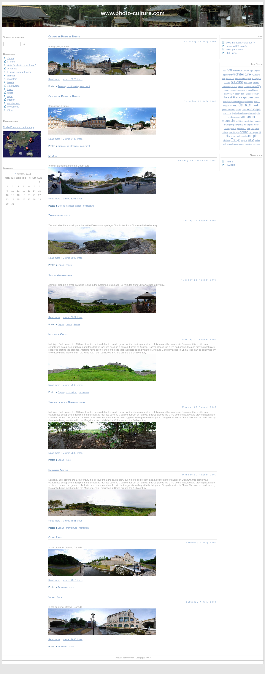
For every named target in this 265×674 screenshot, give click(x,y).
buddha (227, 83)
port (250, 125)
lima (240, 113)
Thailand (226, 140)
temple (252, 136)
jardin (256, 105)
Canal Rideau (55, 537)
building (237, 82)
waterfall (240, 144)
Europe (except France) (69, 206)
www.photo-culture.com (133, 13)
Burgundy (248, 83)
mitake (237, 117)
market (231, 117)
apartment (227, 75)
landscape (253, 109)
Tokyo (235, 140)
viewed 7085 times (73, 453)
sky (227, 136)
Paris (226, 125)
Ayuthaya (256, 75)
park (231, 125)
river (248, 128)
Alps (251, 71)
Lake (244, 110)
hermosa (235, 101)
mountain (228, 120)
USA (251, 140)
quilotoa (232, 128)
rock (253, 128)
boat (249, 78)
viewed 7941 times (73, 520)
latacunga (227, 113)
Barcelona (230, 78)
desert (237, 94)
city (258, 86)
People (77, 324)
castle (240, 86)
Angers (257, 71)
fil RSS (229, 161)
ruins (257, 128)
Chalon (247, 86)
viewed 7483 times (73, 139)
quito (239, 128)
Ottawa (251, 121)
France (238, 97)
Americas (62, 587)
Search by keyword (13, 37)
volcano (233, 144)
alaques (246, 71)
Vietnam (226, 144)
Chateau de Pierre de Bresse (64, 36)
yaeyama (256, 144)
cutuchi (251, 90)
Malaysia (256, 113)
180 (224, 71)
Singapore (253, 132)
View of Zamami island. (60, 274)
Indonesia (249, 101)
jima (224, 110)
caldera (256, 83)
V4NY (148, 658)
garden (248, 97)
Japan (244, 105)
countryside (242, 90)
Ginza (256, 98)
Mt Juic (52, 155)
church (253, 86)
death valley (229, 94)
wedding (248, 144)
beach (237, 78)
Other (10, 110)
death (256, 90)
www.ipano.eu (233, 49)
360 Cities (231, 53)
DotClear (130, 658)
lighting (235, 113)
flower (256, 94)
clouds (226, 90)
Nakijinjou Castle (58, 334)
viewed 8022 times (73, 317)
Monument (247, 117)
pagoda (258, 121)
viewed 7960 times (73, 385)
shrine (244, 132)
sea (230, 132)
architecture (241, 74)
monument (85, 86)
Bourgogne (256, 78)
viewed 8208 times (73, 198)
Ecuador (249, 94)
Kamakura (230, 110)
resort (243, 128)
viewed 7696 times (73, 258)
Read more (54, 79)
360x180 (237, 70)
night (237, 121)
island (234, 105)
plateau (246, 125)
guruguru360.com (235, 46)
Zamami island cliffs (59, 215)
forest (228, 97)
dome (243, 94)
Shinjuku (236, 132)
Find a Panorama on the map (18, 127)
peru (240, 125)
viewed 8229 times (73, 79)
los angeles (247, 113)
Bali (223, 78)
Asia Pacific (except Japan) (21, 65)
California (226, 86)
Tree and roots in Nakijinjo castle (67, 402)
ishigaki (226, 106)
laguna (238, 110)
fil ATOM (230, 165)
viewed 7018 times (73, 580)
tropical (244, 140)
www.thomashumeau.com (239, 42)
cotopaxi (233, 90)
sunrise (244, 136)
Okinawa (244, 121)
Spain (238, 136)
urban (72, 587)
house (241, 101)
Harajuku (227, 101)
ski (260, 132)
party (235, 125)
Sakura (225, 132)
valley (257, 140)
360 (229, 70)
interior (257, 101)
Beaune (243, 78)
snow (233, 136)
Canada (233, 86)
